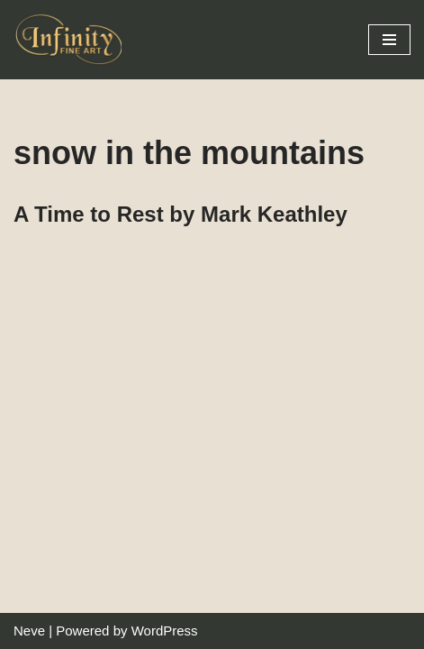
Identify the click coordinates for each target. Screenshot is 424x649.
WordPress (164, 630)
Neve (29, 630)
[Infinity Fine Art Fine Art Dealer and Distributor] (72, 40)
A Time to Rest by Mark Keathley (180, 214)
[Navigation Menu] (389, 39)
